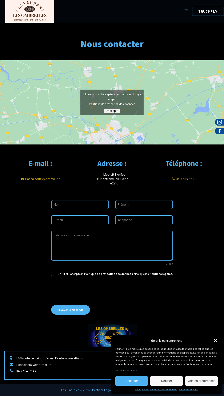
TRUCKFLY (208, 11)
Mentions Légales (103, 390)
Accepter (131, 381)
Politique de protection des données (156, 389)
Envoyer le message (70, 309)
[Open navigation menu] (186, 11)
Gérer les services (126, 370)
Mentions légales (188, 389)
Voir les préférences (201, 381)
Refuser (166, 381)
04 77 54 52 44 (186, 179)
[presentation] (83, 290)
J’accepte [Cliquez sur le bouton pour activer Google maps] (112, 111)
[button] (215, 340)
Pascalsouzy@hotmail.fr (42, 179)
